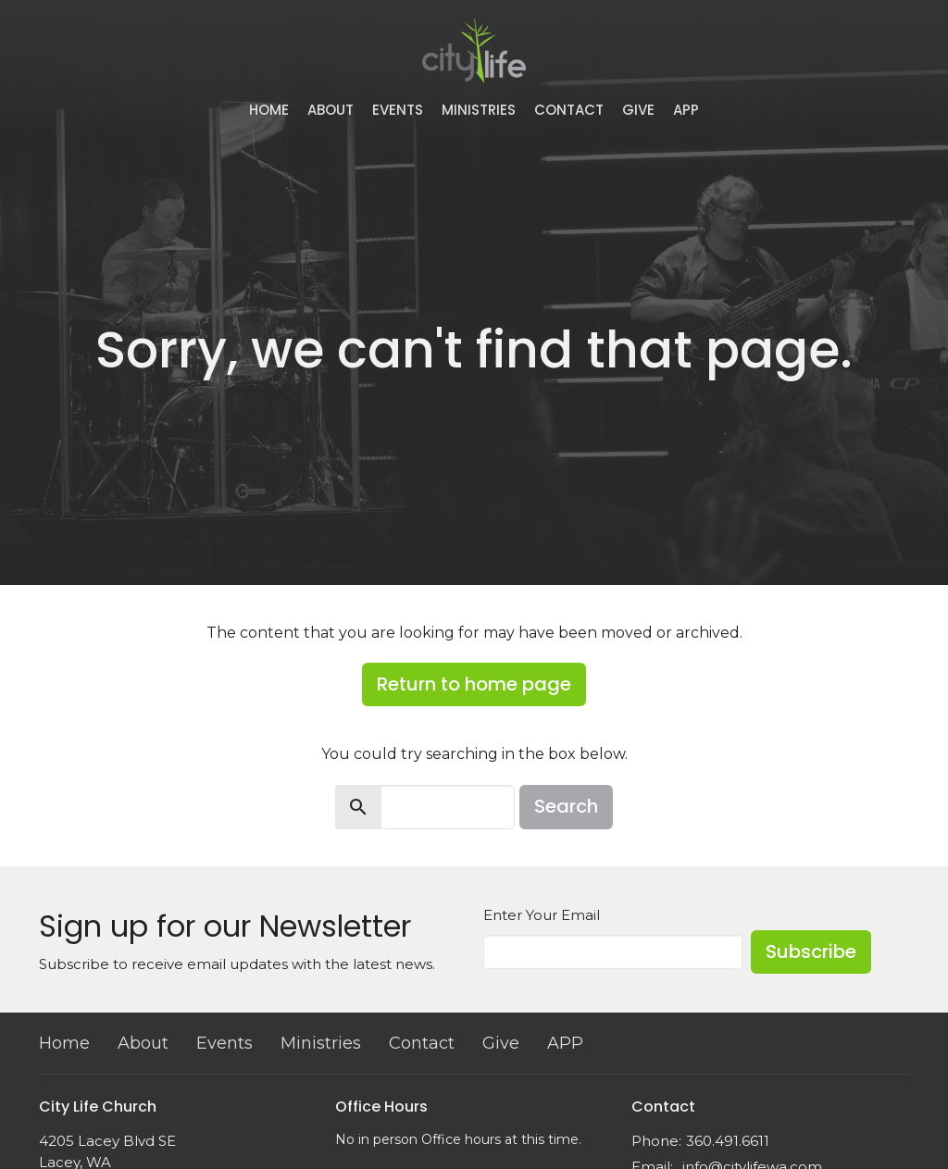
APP (686, 109)
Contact (569, 109)
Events (397, 109)
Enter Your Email (541, 915)
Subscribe (811, 951)
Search (566, 806)
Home (269, 109)
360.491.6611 (727, 1141)
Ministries (479, 109)
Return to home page (474, 684)
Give (638, 109)
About (330, 109)
